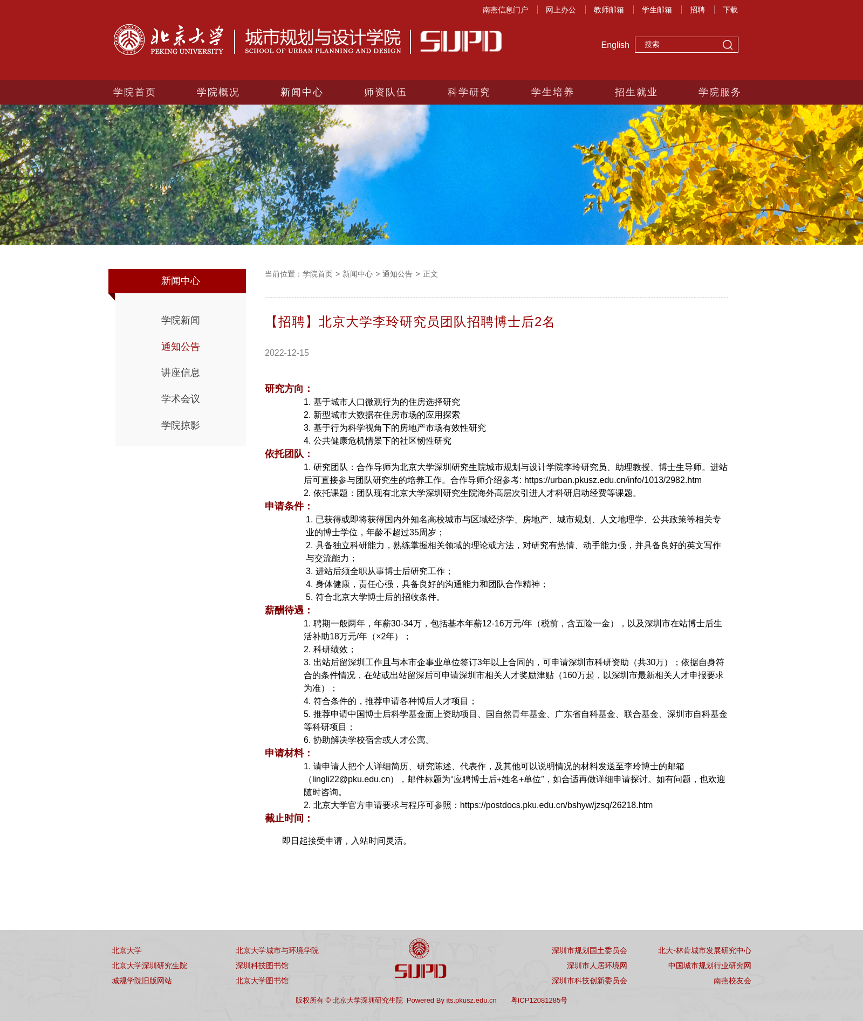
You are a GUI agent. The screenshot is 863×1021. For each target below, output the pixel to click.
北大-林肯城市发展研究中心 (704, 950)
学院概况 (218, 92)
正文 (430, 274)
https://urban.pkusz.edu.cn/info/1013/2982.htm (613, 480)
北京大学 (127, 950)
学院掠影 (180, 425)
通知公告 (180, 346)
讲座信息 (180, 372)
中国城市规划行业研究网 (709, 965)
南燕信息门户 (505, 9)
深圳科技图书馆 (262, 965)
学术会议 (180, 399)
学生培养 (552, 92)
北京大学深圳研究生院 (149, 965)
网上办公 (561, 9)
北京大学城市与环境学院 (277, 950)
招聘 (697, 9)
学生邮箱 (657, 9)
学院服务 (720, 92)
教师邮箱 (609, 9)
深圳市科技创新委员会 (589, 980)
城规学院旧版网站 (142, 980)
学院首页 (134, 92)
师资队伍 (385, 92)
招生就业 (636, 92)
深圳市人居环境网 (597, 965)
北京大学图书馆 (262, 980)
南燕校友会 (732, 980)
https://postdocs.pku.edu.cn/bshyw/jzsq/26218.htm (556, 805)
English (615, 45)
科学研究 (469, 92)
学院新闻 (180, 320)
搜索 (727, 45)
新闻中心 (302, 92)
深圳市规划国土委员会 (589, 950)
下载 (730, 9)
